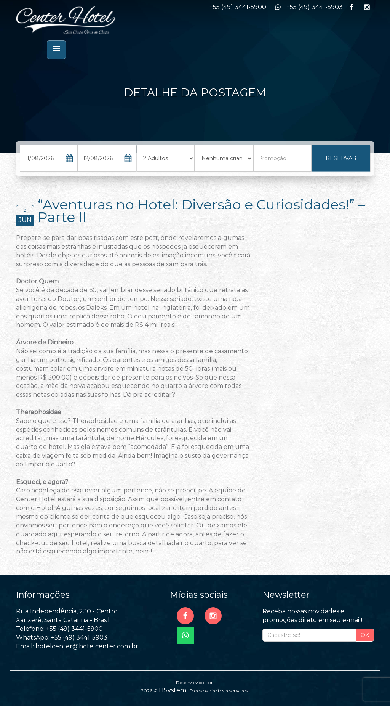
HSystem (172, 690)
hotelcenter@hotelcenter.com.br (86, 646)
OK (365, 635)
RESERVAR (341, 158)
